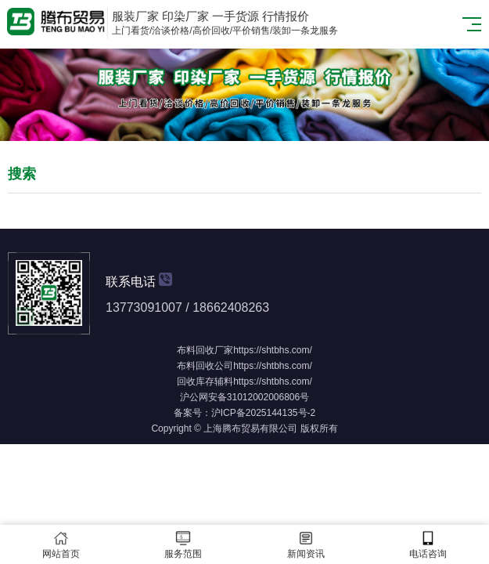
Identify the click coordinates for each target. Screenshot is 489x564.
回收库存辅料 (205, 381)
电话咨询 (428, 544)
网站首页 (61, 544)
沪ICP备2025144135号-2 (263, 412)
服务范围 (183, 544)
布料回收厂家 (205, 350)
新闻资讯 (306, 544)
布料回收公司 (205, 365)
